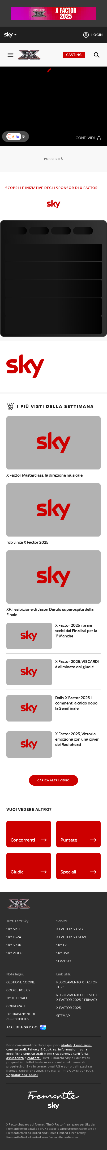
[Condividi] (89, 138)
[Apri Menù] (10, 55)
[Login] (93, 35)
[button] (17, 136)
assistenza (15, 1058)
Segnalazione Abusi (22, 1075)
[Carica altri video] (53, 780)
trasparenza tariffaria (70, 1054)
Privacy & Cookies (42, 1049)
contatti (34, 1058)
